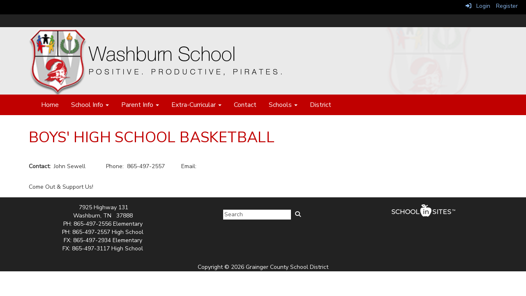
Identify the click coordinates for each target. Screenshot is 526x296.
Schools (283, 104)
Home (50, 104)
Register (507, 6)
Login (478, 6)
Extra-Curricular (196, 104)
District (320, 104)
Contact (245, 104)
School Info (90, 104)
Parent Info (140, 104)
